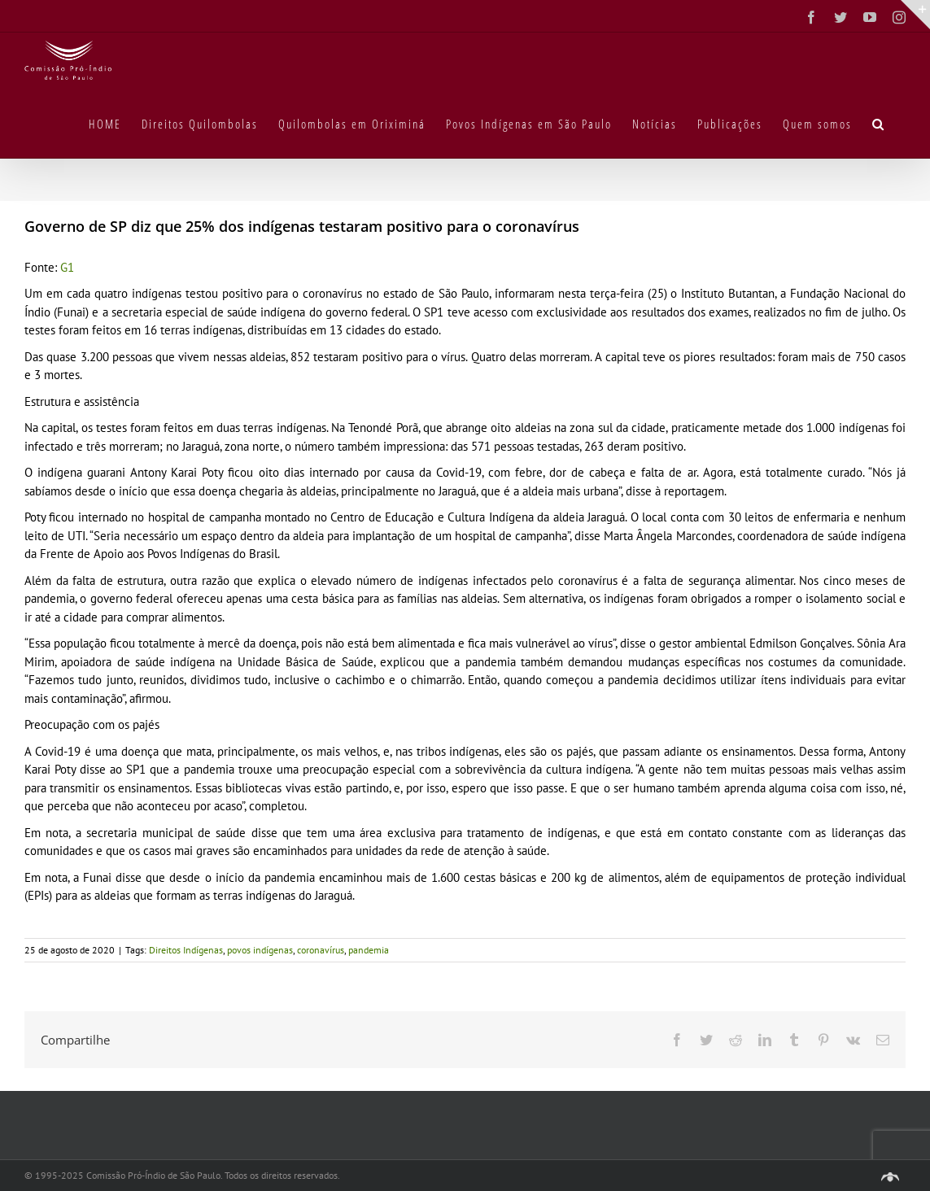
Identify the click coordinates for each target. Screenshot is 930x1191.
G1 (67, 267)
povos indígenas (260, 950)
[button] (878, 123)
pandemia (368, 950)
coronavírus (320, 950)
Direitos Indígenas (186, 950)
